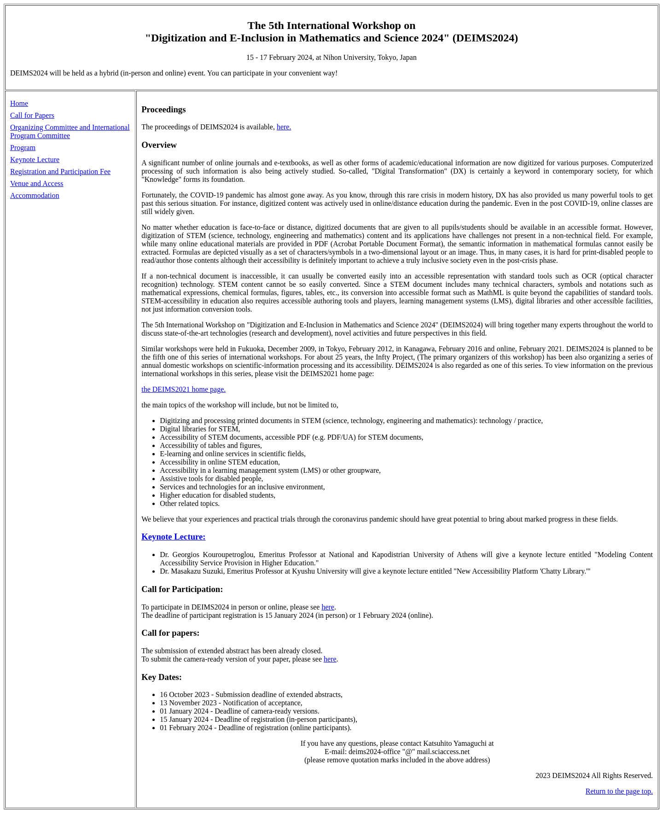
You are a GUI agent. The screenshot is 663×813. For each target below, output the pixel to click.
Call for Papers (32, 115)
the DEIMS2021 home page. (183, 389)
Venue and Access (37, 183)
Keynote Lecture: (173, 536)
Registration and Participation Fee (60, 171)
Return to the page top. (619, 791)
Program (22, 147)
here (327, 607)
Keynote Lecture (34, 159)
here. (284, 127)
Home (19, 103)
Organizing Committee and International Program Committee (70, 131)
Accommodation (34, 195)
